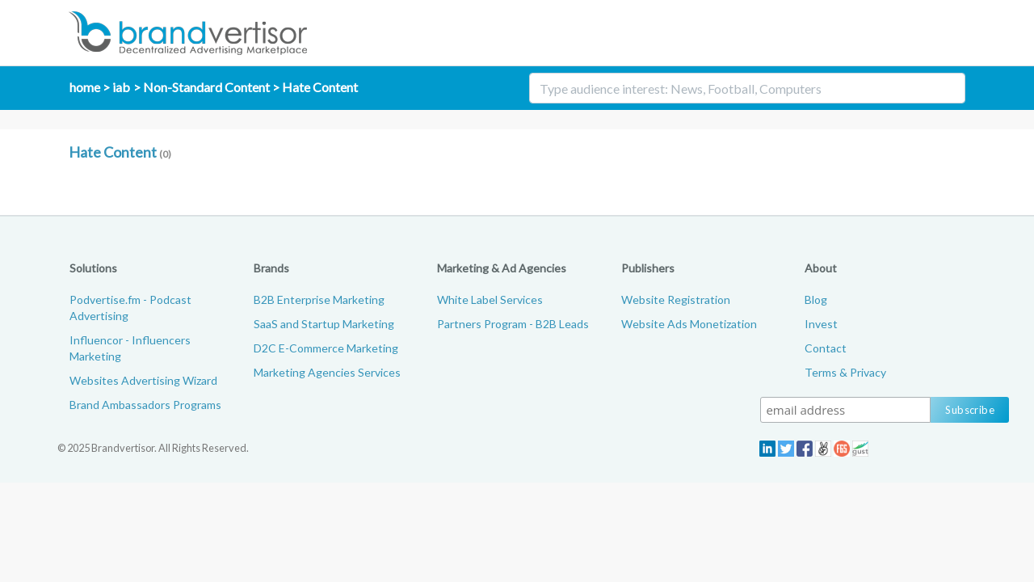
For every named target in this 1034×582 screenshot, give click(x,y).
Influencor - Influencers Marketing (130, 348)
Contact (826, 348)
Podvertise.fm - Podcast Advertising (130, 308)
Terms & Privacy (845, 372)
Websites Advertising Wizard (143, 380)
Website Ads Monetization (689, 324)
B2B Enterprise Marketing (319, 299)
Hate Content (320, 87)
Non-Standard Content (206, 87)
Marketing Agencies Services (327, 372)
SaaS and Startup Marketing (324, 324)
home (84, 87)
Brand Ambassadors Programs (145, 404)
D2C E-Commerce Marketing (326, 348)
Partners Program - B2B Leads (513, 324)
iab (121, 87)
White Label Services (490, 299)
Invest (821, 324)
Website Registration (675, 299)
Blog (816, 299)
